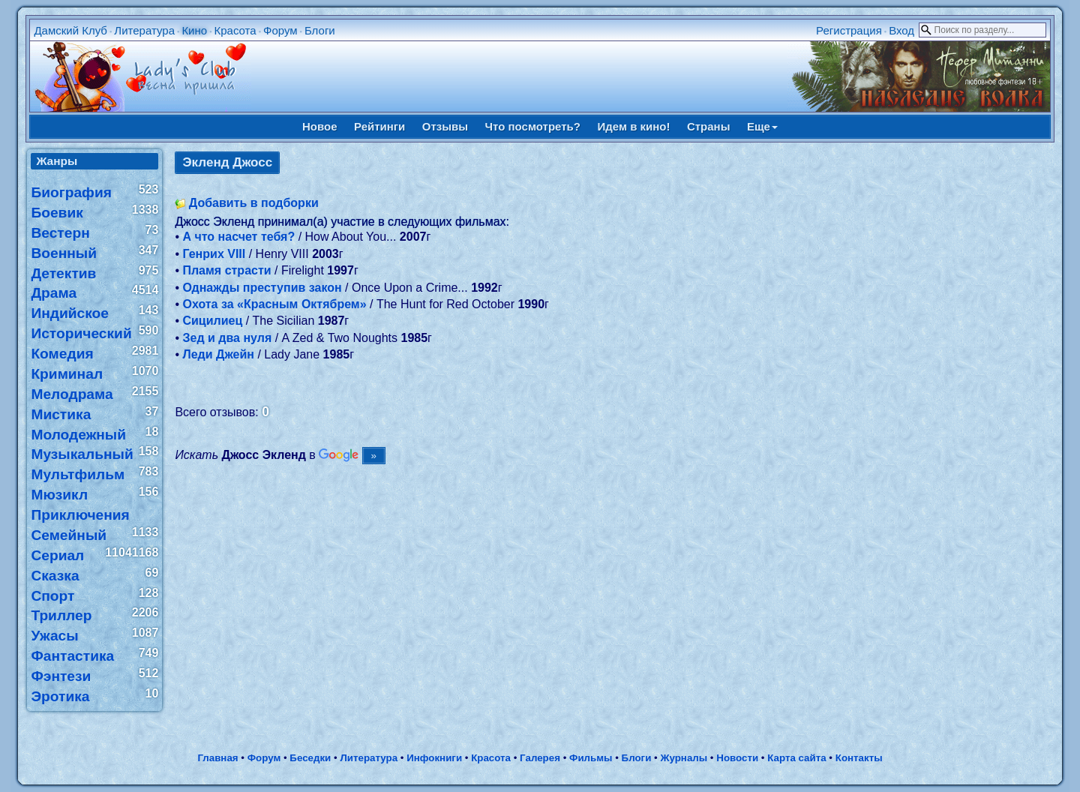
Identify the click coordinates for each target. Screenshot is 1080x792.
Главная (217, 758)
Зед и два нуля (227, 338)
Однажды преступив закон (261, 287)
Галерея (540, 758)
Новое (320, 126)
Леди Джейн (218, 354)
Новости (737, 758)
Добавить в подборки (254, 202)
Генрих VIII (213, 254)
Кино (194, 30)
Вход (901, 30)
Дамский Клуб (70, 30)
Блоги (319, 30)
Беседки (310, 758)
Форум (280, 30)
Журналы (683, 758)
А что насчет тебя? (238, 236)
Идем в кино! (633, 126)
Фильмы (590, 758)
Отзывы (445, 126)
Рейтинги (379, 126)
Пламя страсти (226, 270)
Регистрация (849, 30)
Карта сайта (796, 758)
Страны (708, 126)
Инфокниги (434, 758)
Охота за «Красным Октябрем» (274, 304)
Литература (144, 30)
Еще (762, 126)
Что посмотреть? (532, 126)
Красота (235, 30)
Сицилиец (212, 320)
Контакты (859, 758)
